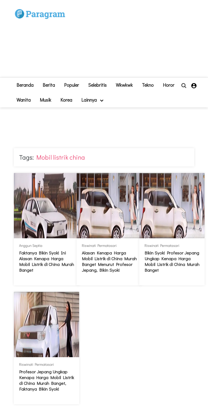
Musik (45, 100)
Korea (66, 100)
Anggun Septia (30, 245)
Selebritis (97, 85)
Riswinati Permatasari (99, 245)
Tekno (148, 85)
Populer (71, 85)
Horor (168, 85)
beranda (24, 85)
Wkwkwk (124, 85)
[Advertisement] (127, 40)
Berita (49, 85)
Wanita (23, 100)
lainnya (92, 100)
